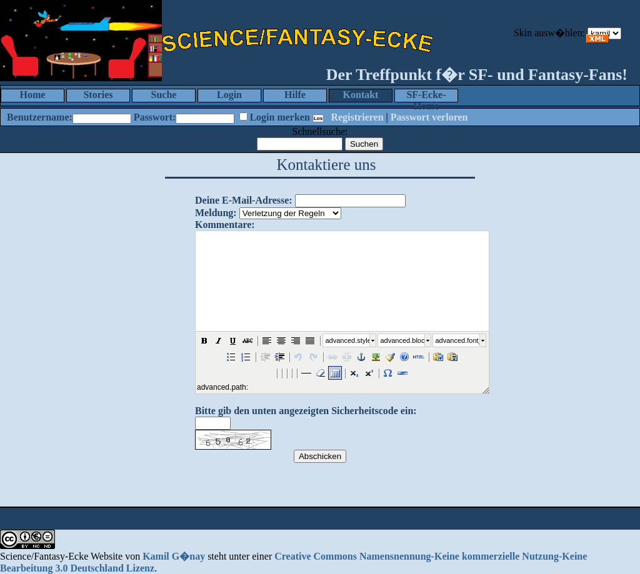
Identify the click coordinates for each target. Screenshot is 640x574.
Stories (97, 94)
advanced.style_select (347, 340)
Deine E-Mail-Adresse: (243, 200)
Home (33, 94)
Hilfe (295, 94)
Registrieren (357, 117)
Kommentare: (225, 224)
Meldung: (216, 212)
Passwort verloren (429, 117)
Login (229, 94)
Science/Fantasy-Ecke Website (61, 556)
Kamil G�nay (173, 556)
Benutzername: (39, 117)
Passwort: (155, 117)
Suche (164, 94)
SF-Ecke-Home (426, 95)
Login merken (279, 117)
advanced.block (402, 340)
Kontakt (361, 94)
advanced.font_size (457, 340)
